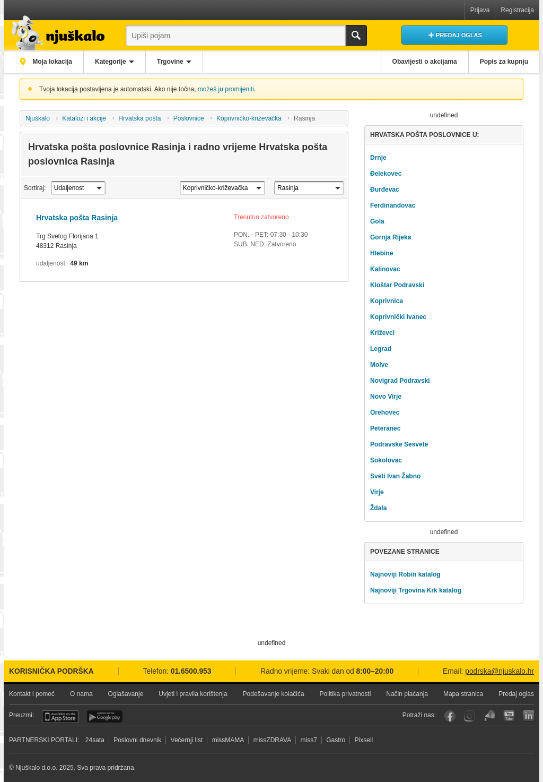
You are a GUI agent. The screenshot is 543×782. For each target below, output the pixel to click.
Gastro (335, 740)
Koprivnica (386, 301)
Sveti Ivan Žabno (395, 476)
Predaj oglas (516, 694)
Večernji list (187, 740)
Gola (377, 221)
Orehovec (384, 412)
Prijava (480, 10)
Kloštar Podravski (397, 285)
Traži (356, 35)
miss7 (309, 740)
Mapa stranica (463, 694)
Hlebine (381, 253)
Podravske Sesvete (399, 444)
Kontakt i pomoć (32, 694)
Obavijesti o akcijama (424, 61)
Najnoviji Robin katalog (405, 574)
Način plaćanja (407, 694)
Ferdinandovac (392, 205)
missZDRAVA (272, 740)
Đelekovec (385, 173)
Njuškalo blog (489, 715)
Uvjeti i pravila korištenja (193, 694)
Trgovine (170, 61)
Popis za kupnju (504, 61)
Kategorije (110, 61)
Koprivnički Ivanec (398, 317)
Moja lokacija (51, 61)
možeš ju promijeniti (226, 89)
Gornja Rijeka (390, 237)
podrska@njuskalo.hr (499, 671)
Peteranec (385, 428)
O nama (81, 694)
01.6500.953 (191, 671)
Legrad (380, 349)
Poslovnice (188, 118)
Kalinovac (385, 269)
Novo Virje (385, 396)
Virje (377, 492)
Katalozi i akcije (84, 118)
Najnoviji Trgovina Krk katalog (415, 590)
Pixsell (364, 740)
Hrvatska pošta (139, 118)
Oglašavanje (126, 694)
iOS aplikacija (60, 716)
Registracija (517, 10)
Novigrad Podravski (400, 380)
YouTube (508, 715)
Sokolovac (386, 460)
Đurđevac (384, 189)
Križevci (382, 333)
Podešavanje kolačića (273, 694)
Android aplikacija (104, 716)
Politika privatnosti (345, 694)
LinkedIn (528, 715)
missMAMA (228, 740)
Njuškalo (37, 118)
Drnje (378, 157)
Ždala (378, 508)
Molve (379, 364)
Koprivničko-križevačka (249, 118)
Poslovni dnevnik (137, 740)
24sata (94, 740)
